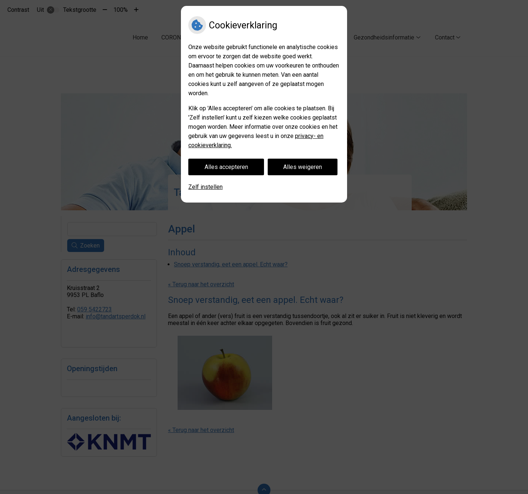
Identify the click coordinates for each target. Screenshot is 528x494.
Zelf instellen (205, 186)
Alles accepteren (226, 166)
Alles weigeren (302, 166)
